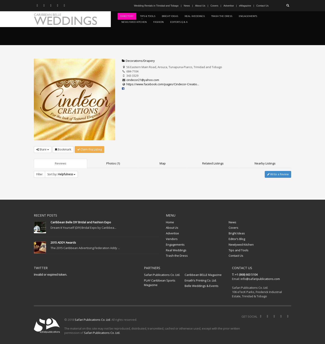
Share (42, 149)
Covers (214, 5)
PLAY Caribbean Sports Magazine (159, 282)
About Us (200, 5)
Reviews (60, 163)
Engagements (175, 244)
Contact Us (262, 5)
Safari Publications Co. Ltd (92, 320)
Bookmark (63, 149)
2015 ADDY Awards (63, 242)
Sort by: (61, 174)
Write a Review (278, 174)
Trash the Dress (177, 256)
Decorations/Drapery (138, 61)
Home (170, 222)
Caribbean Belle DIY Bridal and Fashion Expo (81, 222)
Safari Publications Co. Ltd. (162, 275)
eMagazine (245, 5)
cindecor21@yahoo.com (142, 80)
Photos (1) (113, 163)
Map (163, 163)
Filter (39, 174)
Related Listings (213, 163)
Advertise (228, 5)
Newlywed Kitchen (241, 244)
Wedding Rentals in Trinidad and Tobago (156, 5)
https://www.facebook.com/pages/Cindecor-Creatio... (162, 84)
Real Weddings (176, 250)
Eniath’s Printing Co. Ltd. (201, 280)
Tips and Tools (238, 250)
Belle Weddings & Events (201, 286)
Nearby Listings (265, 163)
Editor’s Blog (237, 239)
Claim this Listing (89, 149)
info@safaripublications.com (260, 279)
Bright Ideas (237, 233)
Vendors (172, 239)
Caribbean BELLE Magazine (203, 275)
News (187, 5)
